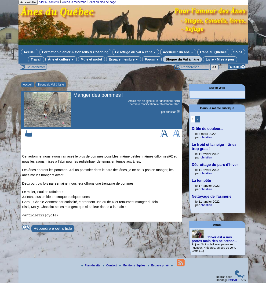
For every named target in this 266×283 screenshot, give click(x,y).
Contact (110, 265)
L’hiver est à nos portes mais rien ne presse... (214, 239)
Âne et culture (61, 59)
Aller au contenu (49, 2)
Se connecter (36, 67)
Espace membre (123, 59)
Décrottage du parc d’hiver (215, 165)
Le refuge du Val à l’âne (135, 52)
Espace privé (158, 265)
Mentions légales (132, 265)
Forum (152, 59)
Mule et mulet (91, 59)
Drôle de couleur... (207, 129)
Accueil (30, 52)
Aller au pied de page (102, 2)
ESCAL (233, 280)
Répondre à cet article (53, 228)
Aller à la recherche (74, 2)
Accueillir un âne (178, 52)
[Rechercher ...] (191, 67)
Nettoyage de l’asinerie (212, 196)
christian (171, 112)
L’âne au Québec (213, 52)
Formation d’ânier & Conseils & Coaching (75, 52)
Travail (36, 59)
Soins (237, 52)
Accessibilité (28, 2)
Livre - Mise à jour (220, 59)
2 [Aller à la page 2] (198, 119)
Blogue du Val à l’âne (182, 59)
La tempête (201, 181)
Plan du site (91, 265)
